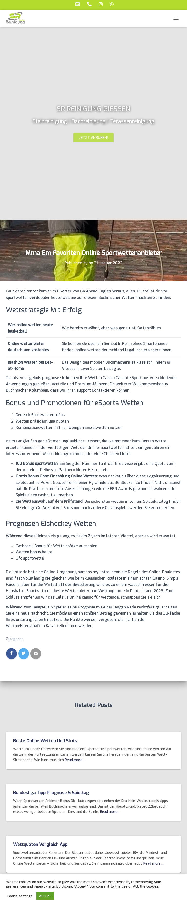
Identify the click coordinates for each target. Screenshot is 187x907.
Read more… (75, 760)
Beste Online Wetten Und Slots (45, 741)
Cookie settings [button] (20, 896)
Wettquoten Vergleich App (40, 844)
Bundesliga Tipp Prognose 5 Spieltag (51, 793)
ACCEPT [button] (45, 896)
